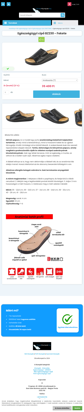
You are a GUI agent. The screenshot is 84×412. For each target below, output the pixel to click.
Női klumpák (29, 354)
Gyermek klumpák (53, 354)
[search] (63, 15)
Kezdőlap (12, 28)
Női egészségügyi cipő (23, 28)
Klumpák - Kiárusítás (42, 368)
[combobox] (60, 80)
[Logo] (42, 9)
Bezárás (77, 408)
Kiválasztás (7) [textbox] (49, 80)
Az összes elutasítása (62, 408)
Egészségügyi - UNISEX (42, 370)
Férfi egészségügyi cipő (42, 373)
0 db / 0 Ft (75, 4)
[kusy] (6, 92)
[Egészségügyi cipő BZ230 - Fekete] (42, 57)
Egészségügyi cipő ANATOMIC (42, 28)
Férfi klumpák (40, 354)
